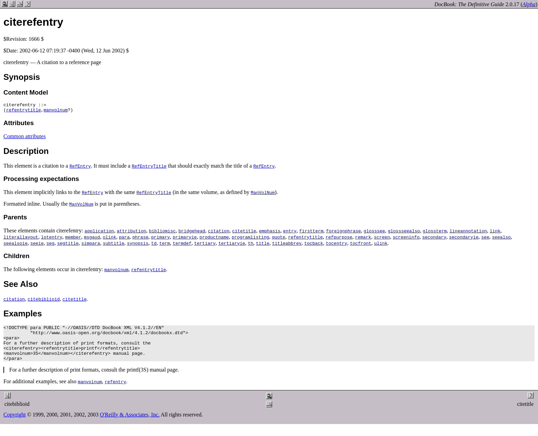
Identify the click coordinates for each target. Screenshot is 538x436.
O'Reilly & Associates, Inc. (130, 424)
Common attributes (24, 138)
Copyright (14, 424)
